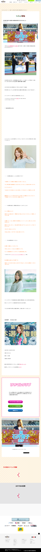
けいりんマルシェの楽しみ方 (15, 401)
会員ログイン (15, 410)
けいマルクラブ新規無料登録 (15, 406)
